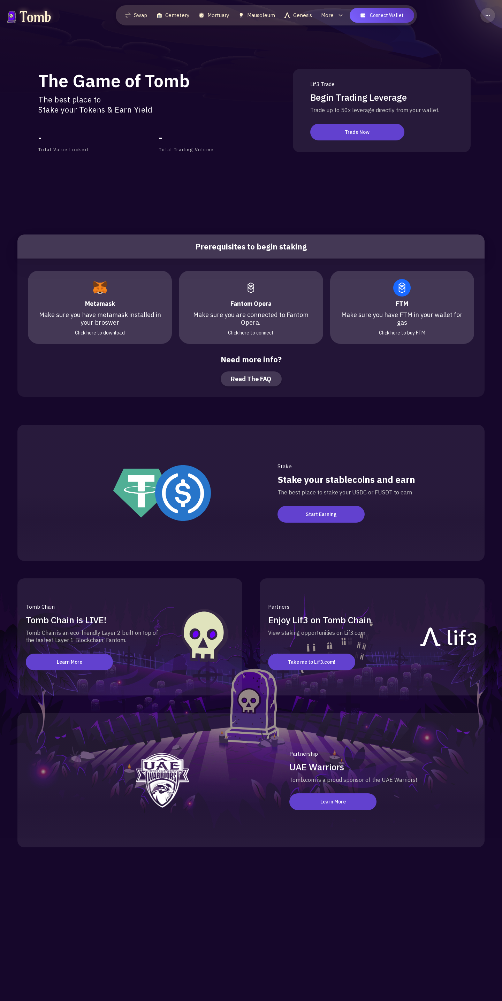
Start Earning (321, 514)
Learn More (69, 662)
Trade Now (354, 132)
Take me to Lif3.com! (311, 662)
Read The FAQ (251, 379)
